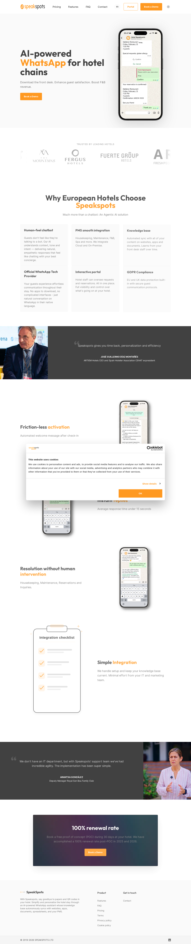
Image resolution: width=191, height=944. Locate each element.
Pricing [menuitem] (57, 6)
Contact (127, 900)
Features (101, 900)
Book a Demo (151, 6)
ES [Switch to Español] (117, 7)
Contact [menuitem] (102, 6)
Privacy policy (104, 920)
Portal (130, 6)
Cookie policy (104, 925)
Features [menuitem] (73, 6)
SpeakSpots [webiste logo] (32, 892)
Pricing (100, 910)
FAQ (99, 905)
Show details (149, 483)
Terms (100, 915)
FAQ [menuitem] (88, 6)
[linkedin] (169, 940)
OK (140, 493)
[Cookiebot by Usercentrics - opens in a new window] (149, 448)
